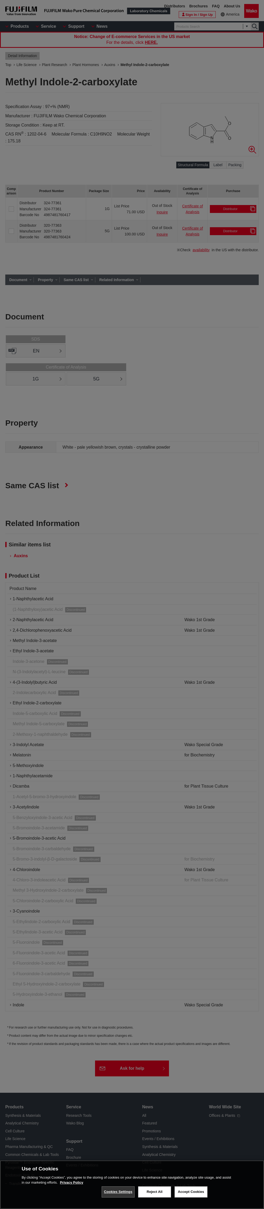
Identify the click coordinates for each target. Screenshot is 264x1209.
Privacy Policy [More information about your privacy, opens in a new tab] (71, 1185)
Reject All (154, 1194)
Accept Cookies (191, 1194)
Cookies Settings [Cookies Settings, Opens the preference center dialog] (118, 1194)
